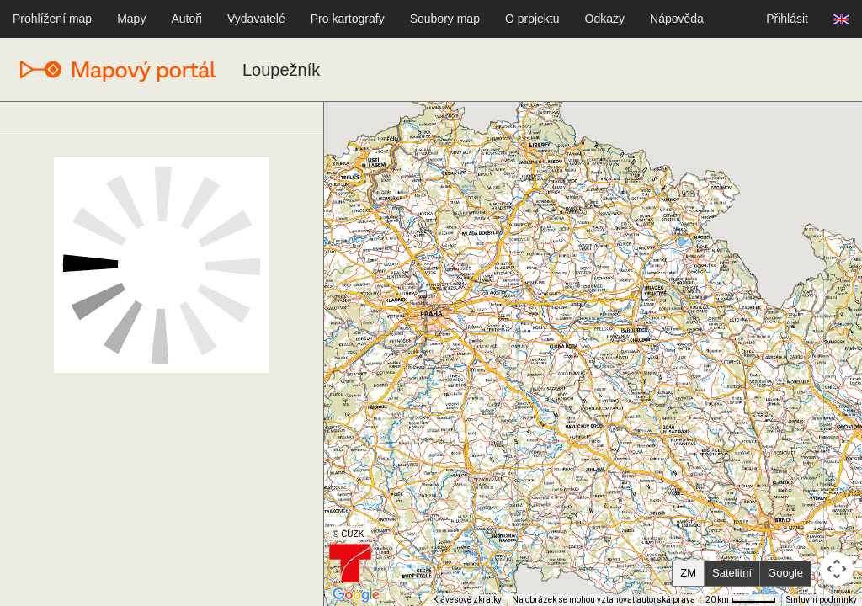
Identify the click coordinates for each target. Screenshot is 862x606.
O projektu (532, 18)
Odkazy (605, 18)
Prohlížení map (52, 18)
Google (785, 572)
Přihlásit (787, 18)
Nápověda (677, 18)
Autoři (186, 18)
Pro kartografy (348, 18)
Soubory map (445, 18)
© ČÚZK (348, 534)
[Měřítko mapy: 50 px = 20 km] (740, 600)
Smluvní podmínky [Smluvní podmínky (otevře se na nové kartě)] (821, 599)
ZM (688, 572)
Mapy (131, 18)
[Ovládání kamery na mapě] (837, 569)
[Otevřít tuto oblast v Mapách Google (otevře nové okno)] (356, 595)
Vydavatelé (256, 18)
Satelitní (732, 572)
